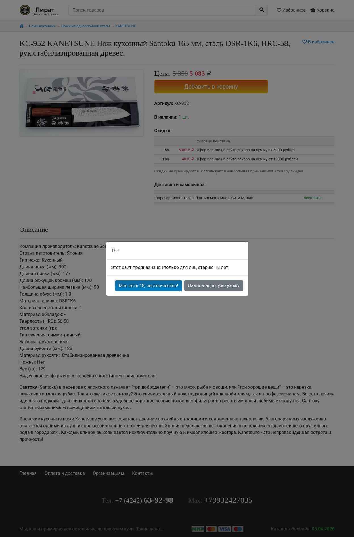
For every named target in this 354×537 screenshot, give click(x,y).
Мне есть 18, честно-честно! (148, 285)
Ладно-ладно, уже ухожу (214, 285)
